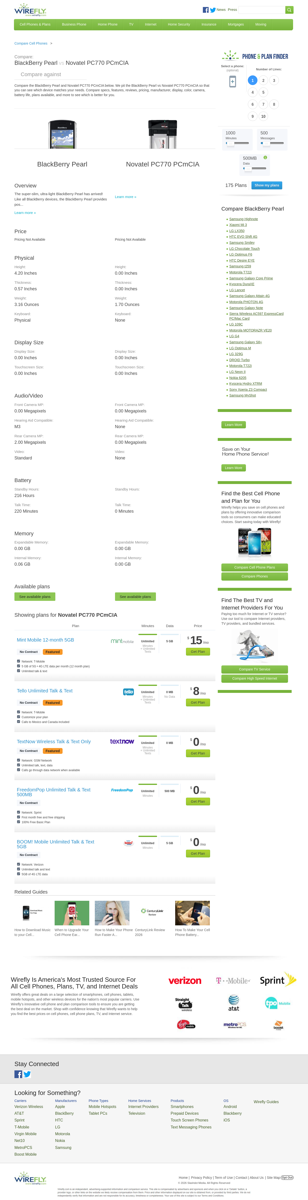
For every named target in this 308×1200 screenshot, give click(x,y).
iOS (202, 1118)
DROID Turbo (239, 330)
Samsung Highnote (243, 189)
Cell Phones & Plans (35, 24)
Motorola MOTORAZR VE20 (250, 301)
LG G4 (234, 307)
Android (205, 1106)
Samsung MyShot (242, 366)
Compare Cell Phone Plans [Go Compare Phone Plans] (254, 538)
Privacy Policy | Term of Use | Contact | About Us (227, 1169)
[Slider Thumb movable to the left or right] (230, 115)
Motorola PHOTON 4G (246, 272)
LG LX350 (236, 201)
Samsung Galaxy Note (246, 278)
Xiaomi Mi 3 (238, 195)
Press (232, 9)
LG (52, 1123)
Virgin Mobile (23, 1129)
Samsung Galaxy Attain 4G (249, 266)
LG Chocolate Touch (244, 219)
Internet (150, 24)
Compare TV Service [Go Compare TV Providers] (254, 640)
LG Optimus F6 (240, 225)
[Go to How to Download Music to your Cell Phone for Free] (31, 913)
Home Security (179, 24)
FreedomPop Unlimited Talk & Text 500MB (53, 792)
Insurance (209, 24)
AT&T (18, 1112)
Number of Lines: (269, 69)
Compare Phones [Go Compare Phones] (255, 547)
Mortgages (236, 24)
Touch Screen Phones (169, 1118)
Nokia (54, 1135)
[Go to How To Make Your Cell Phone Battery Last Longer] (192, 913)
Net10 (18, 1135)
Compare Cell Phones (30, 43)
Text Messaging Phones (171, 1123)
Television (125, 1112)
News (221, 9)
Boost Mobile (23, 1147)
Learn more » (25, 213)
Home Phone (108, 24)
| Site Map (272, 1169)
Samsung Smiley (242, 213)
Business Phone (74, 24)
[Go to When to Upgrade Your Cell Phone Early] (72, 913)
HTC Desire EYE (242, 231)
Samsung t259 (240, 237)
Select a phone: (232, 68)
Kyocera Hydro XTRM (245, 354)
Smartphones (163, 1106)
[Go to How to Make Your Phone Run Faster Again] (112, 913)
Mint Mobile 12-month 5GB (45, 639)
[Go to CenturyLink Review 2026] (152, 913)
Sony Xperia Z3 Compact (248, 360)
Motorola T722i (240, 243)
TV (131, 24)
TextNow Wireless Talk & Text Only (54, 741)
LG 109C (236, 295)
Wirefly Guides (238, 1101)
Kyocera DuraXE (241, 254)
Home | (184, 1169)
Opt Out (287, 1169)
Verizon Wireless (26, 1106)
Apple (54, 1106)
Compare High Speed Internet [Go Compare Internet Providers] (254, 649)
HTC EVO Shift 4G (243, 207)
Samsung (56, 1141)
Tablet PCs (90, 1112)
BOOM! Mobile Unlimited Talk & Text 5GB (55, 844)
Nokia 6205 (237, 348)
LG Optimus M (240, 318)
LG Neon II (237, 342)
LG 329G (236, 324)
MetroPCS (21, 1141)
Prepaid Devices (165, 1112)
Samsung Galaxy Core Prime (251, 249)
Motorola (56, 1129)
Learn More (233, 395)
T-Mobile (20, 1123)
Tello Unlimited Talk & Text (45, 690)
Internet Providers (130, 1106)
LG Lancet (237, 260)
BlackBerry (57, 1112)
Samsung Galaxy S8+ (245, 312)
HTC (53, 1118)
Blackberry (207, 1112)
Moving (260, 24)
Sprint (18, 1118)
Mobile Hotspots (94, 1106)
